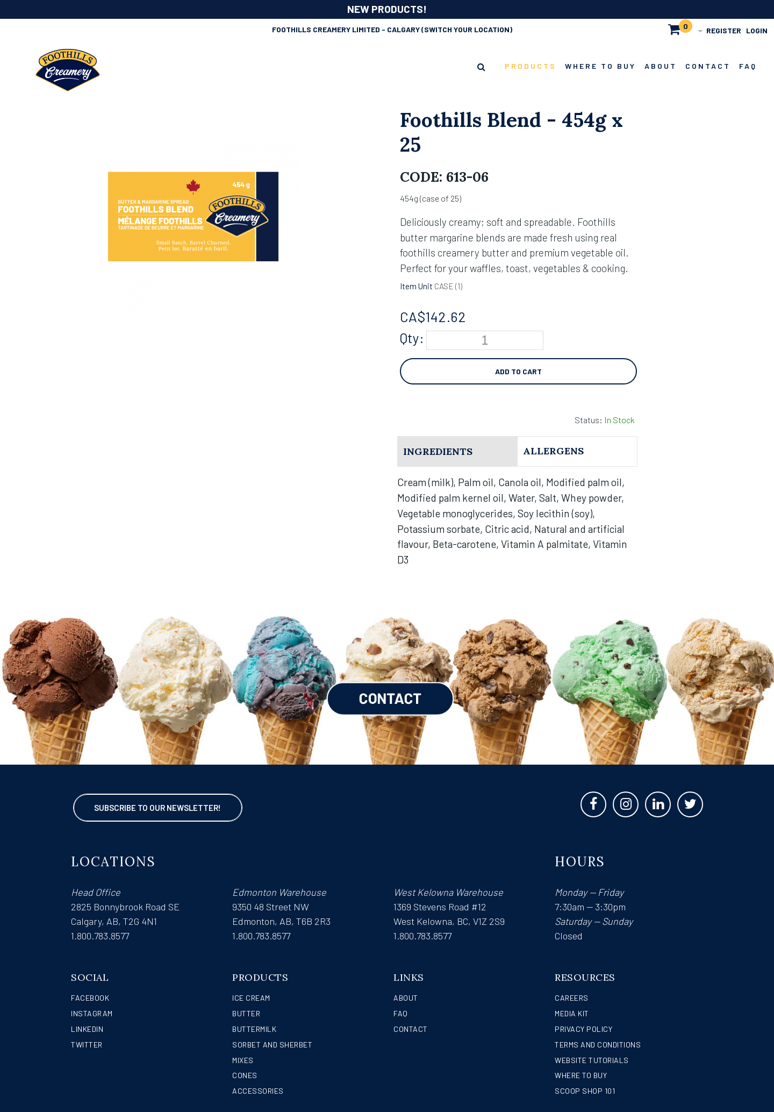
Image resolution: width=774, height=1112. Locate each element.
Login (757, 30)
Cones (244, 1075)
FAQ (400, 1013)
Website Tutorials (592, 1060)
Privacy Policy (583, 1028)
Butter (246, 1013)
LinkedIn (87, 1028)
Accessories (258, 1090)
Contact (410, 1028)
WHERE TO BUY (581, 1075)
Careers (572, 997)
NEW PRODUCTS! (387, 9)
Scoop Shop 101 (585, 1090)
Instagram (92, 1013)
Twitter (87, 1044)
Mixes (243, 1060)
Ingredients (437, 451)
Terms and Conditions (598, 1044)
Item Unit (416, 286)
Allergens (553, 451)
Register (723, 30)
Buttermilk (254, 1028)
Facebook (90, 997)
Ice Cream (251, 997)
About (405, 997)
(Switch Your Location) (466, 29)
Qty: (412, 338)
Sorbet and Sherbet (272, 1044)
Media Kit (572, 1013)
